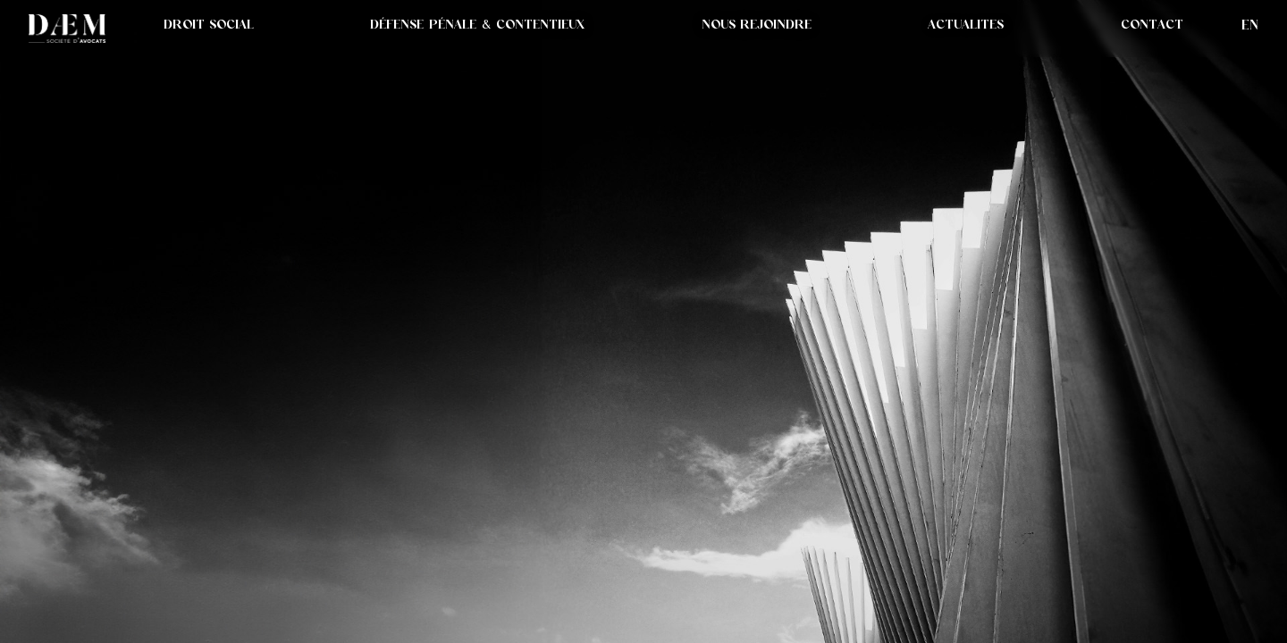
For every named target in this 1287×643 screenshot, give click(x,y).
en (1249, 24)
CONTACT (1152, 24)
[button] (966, 24)
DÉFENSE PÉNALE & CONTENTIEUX (477, 24)
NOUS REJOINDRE (757, 24)
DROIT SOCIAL (209, 24)
